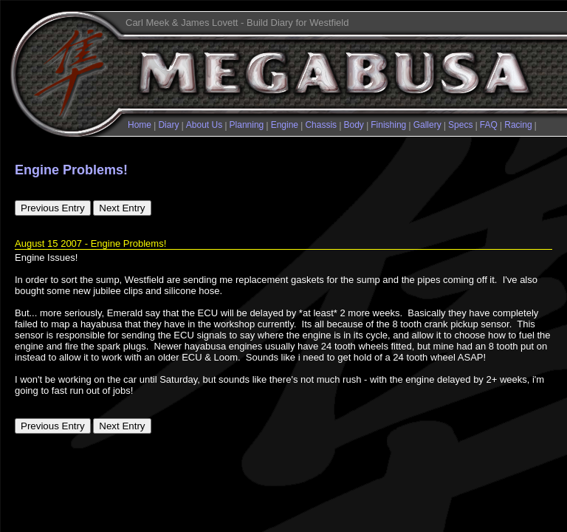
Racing (518, 125)
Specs (460, 125)
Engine (284, 125)
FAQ (489, 125)
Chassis (321, 125)
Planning (247, 125)
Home (139, 125)
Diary (168, 125)
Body (354, 125)
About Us (204, 125)
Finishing (388, 125)
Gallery (427, 125)
